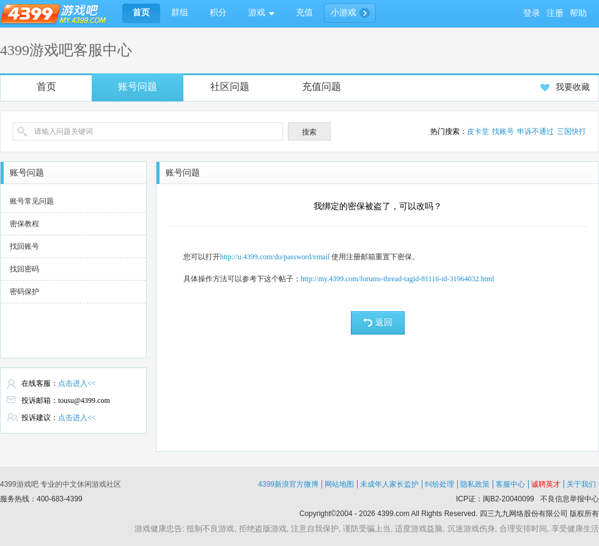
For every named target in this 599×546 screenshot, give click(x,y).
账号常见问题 (32, 201)
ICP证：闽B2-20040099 (495, 499)
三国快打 (571, 131)
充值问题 (321, 86)
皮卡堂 (478, 131)
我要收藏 (565, 87)
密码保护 (24, 291)
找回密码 (24, 269)
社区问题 (229, 86)
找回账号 (24, 246)
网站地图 (339, 484)
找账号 (503, 131)
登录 (531, 13)
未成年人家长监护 (389, 484)
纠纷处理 (439, 484)
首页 (46, 86)
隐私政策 (475, 484)
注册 (555, 13)
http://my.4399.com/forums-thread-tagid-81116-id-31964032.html (397, 279)
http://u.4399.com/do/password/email (274, 257)
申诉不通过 (535, 131)
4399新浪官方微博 (288, 484)
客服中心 (510, 484)
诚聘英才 (545, 484)
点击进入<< (77, 383)
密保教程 (24, 224)
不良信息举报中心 (569, 499)
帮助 (578, 13)
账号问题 (137, 86)
